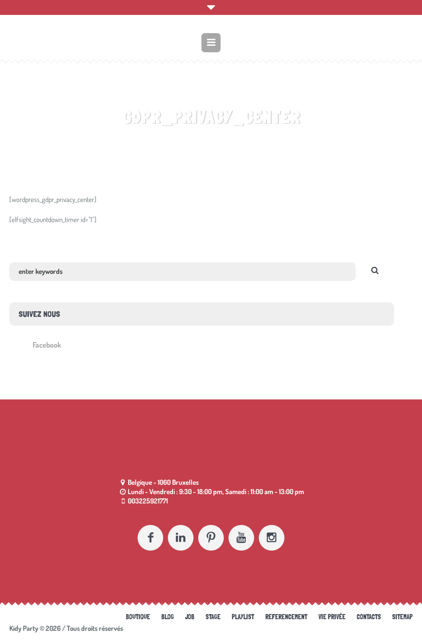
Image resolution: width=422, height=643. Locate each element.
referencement (286, 617)
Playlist (243, 617)
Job (189, 617)
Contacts (369, 617)
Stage (213, 617)
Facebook (47, 344)
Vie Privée (332, 617)
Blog (167, 617)
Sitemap (402, 617)
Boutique (138, 617)
